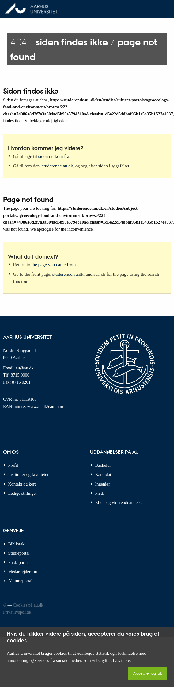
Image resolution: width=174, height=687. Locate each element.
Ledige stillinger (22, 493)
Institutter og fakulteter (28, 474)
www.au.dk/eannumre (46, 406)
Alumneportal (20, 580)
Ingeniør (102, 484)
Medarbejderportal (24, 571)
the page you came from (54, 264)
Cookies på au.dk (28, 605)
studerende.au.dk (57, 165)
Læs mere (121, 660)
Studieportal (19, 553)
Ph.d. (99, 493)
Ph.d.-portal (18, 562)
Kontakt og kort (22, 484)
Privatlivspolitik (17, 612)
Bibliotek (16, 543)
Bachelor (103, 465)
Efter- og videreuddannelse (119, 502)
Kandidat (103, 474)
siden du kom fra (53, 156)
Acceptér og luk (147, 673)
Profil (13, 465)
